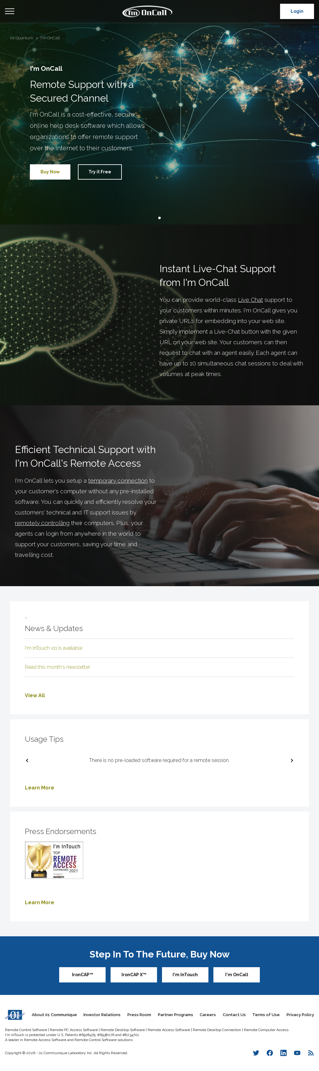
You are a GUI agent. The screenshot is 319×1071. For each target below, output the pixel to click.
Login (297, 11)
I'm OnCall (50, 38)
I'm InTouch (185, 974)
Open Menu (9, 11)
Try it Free (99, 171)
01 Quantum (21, 38)
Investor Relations (102, 1014)
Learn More (39, 788)
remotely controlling (42, 522)
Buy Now (50, 171)
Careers (208, 1014)
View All (35, 695)
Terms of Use (266, 1014)
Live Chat (250, 299)
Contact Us (234, 1014)
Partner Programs (175, 1014)
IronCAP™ (82, 974)
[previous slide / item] (28, 760)
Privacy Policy (300, 1014)
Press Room (139, 1014)
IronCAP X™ (133, 974)
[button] (159, 218)
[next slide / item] (290, 760)
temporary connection (118, 480)
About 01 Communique (54, 1014)
